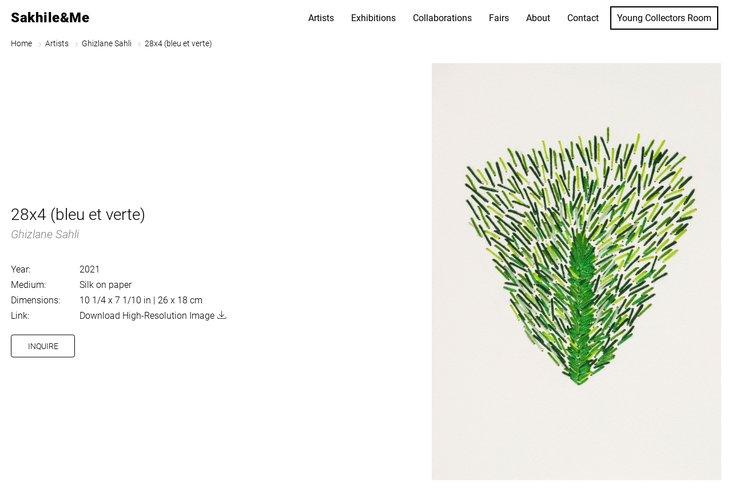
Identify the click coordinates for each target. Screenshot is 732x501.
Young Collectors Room (664, 18)
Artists (321, 18)
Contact (583, 18)
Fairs (499, 18)
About (538, 18)
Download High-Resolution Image (146, 315)
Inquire (43, 346)
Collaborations (442, 18)
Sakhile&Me (50, 18)
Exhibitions (373, 18)
